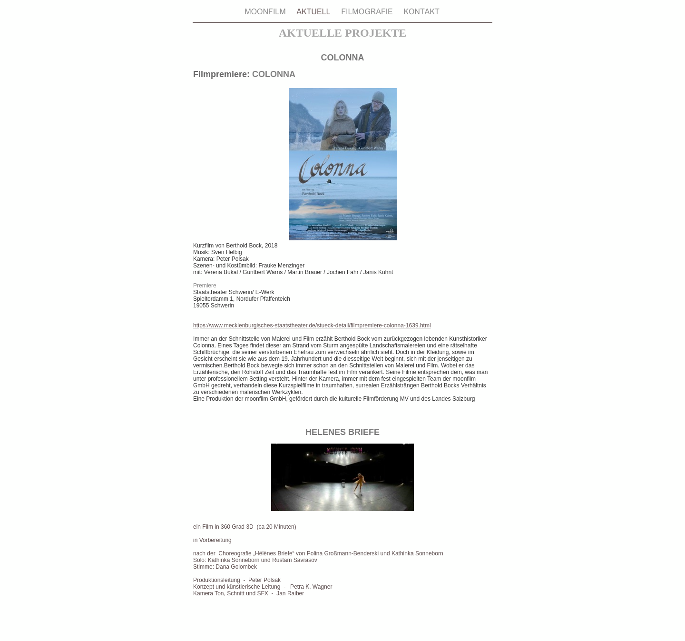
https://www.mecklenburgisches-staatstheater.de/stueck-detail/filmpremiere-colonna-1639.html (312, 325)
